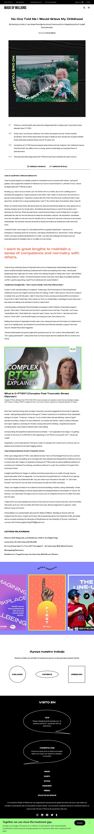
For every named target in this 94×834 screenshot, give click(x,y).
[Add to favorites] (36, 166)
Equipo (47, 776)
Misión (47, 771)
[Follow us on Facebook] (47, 815)
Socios (47, 781)
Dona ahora (17, 674)
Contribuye (47, 674)
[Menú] (89, 7)
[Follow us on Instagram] (37, 815)
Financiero (47, 786)
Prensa (47, 790)
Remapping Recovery (36, 2)
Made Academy (20, 2)
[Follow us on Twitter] (52, 815)
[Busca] (84, 7)
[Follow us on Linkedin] (42, 815)
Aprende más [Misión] (76, 674)
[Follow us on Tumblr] (57, 815)
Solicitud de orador (47, 795)
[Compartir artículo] (58, 166)
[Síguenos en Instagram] (79, 2)
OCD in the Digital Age (50, 2)
